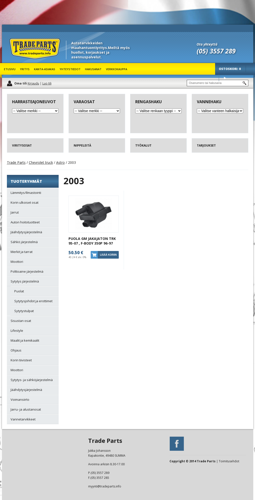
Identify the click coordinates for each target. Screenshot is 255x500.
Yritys (25, 69)
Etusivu (10, 69)
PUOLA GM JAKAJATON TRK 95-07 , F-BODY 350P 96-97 (92, 241)
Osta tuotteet (225, 78)
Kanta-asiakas (44, 69)
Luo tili (46, 83)
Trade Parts (18, 61)
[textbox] (217, 83)
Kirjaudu (33, 83)
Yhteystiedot (70, 69)
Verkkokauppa (116, 69)
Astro (60, 162)
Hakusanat (93, 69)
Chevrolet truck (41, 162)
